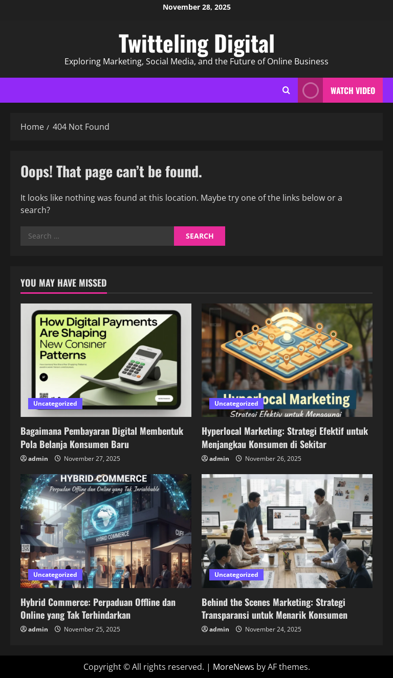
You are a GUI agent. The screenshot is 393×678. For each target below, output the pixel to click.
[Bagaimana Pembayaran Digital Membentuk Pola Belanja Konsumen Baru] (105, 360)
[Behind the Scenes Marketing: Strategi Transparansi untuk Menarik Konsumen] (287, 531)
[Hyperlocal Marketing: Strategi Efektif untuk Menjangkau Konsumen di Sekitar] (287, 360)
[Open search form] (286, 90)
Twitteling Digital (197, 42)
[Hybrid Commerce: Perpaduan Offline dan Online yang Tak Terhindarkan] (105, 531)
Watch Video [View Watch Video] (336, 90)
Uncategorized (55, 403)
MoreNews (233, 666)
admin (38, 458)
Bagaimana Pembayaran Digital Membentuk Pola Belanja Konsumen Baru (101, 437)
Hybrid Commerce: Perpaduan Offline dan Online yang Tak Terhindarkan (98, 608)
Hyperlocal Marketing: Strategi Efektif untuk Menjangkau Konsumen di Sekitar (285, 437)
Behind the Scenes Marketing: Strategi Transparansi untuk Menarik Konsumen (274, 608)
